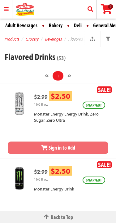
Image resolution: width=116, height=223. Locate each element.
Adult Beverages (21, 25)
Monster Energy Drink (54, 189)
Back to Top (58, 217)
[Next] (69, 76)
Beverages (53, 39)
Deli (78, 25)
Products (12, 39)
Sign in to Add (58, 147)
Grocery (32, 39)
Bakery (55, 25)
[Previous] (47, 76)
